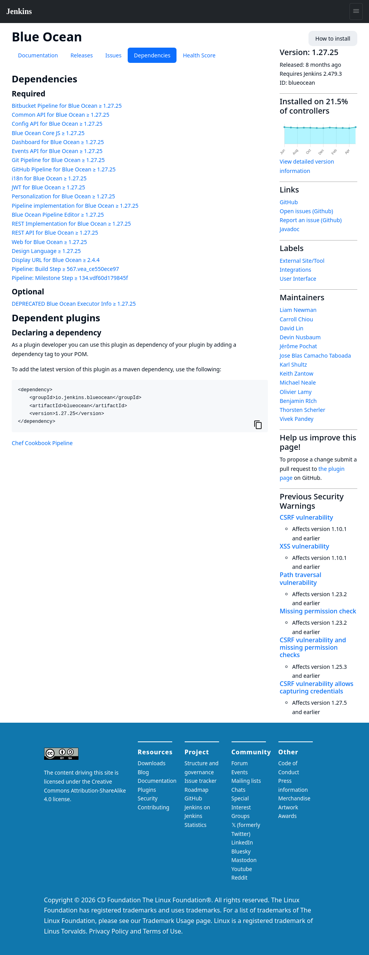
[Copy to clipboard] (258, 424)
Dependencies (152, 55)
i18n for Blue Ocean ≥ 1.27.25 (49, 178)
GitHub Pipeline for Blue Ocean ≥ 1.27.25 (64, 169)
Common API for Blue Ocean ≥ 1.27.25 (60, 114)
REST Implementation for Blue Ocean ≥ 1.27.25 (71, 223)
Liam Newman (298, 310)
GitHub (289, 202)
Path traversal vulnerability (300, 578)
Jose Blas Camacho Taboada (315, 355)
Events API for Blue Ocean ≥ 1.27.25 (57, 151)
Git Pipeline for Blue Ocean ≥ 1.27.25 (58, 160)
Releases (81, 55)
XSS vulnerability (304, 546)
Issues (113, 55)
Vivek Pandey (296, 418)
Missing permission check (318, 611)
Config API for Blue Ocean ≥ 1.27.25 (57, 123)
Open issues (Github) (306, 211)
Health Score (199, 55)
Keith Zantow (296, 373)
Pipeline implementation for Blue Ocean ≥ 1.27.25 (75, 205)
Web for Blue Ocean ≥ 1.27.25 (49, 242)
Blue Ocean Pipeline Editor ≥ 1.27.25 (58, 214)
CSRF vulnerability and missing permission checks (313, 647)
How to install (333, 38)
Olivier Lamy (296, 392)
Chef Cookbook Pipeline (42, 443)
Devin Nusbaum (300, 337)
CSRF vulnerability (306, 517)
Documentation (38, 55)
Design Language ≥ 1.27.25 (46, 251)
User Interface (298, 278)
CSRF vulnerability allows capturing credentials (316, 687)
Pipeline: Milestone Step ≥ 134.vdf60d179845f (70, 278)
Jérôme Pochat (298, 346)
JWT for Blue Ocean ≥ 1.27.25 (48, 187)
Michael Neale (298, 382)
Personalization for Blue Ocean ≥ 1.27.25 (63, 196)
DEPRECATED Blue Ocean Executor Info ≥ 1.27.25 (74, 303)
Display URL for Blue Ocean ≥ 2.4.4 (56, 260)
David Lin (291, 328)
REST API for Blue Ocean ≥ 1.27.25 (55, 232)
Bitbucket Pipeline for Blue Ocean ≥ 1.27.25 (67, 105)
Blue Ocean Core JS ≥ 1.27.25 (48, 133)
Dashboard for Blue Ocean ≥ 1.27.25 (58, 142)
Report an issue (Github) (311, 220)
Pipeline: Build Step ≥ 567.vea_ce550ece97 (65, 269)
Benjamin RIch (298, 400)
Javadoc (289, 229)
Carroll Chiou (296, 319)
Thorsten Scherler (302, 409)
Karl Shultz (293, 364)
